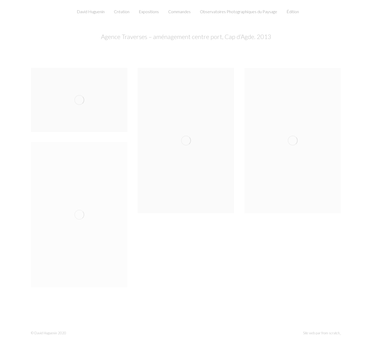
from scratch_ (331, 333)
